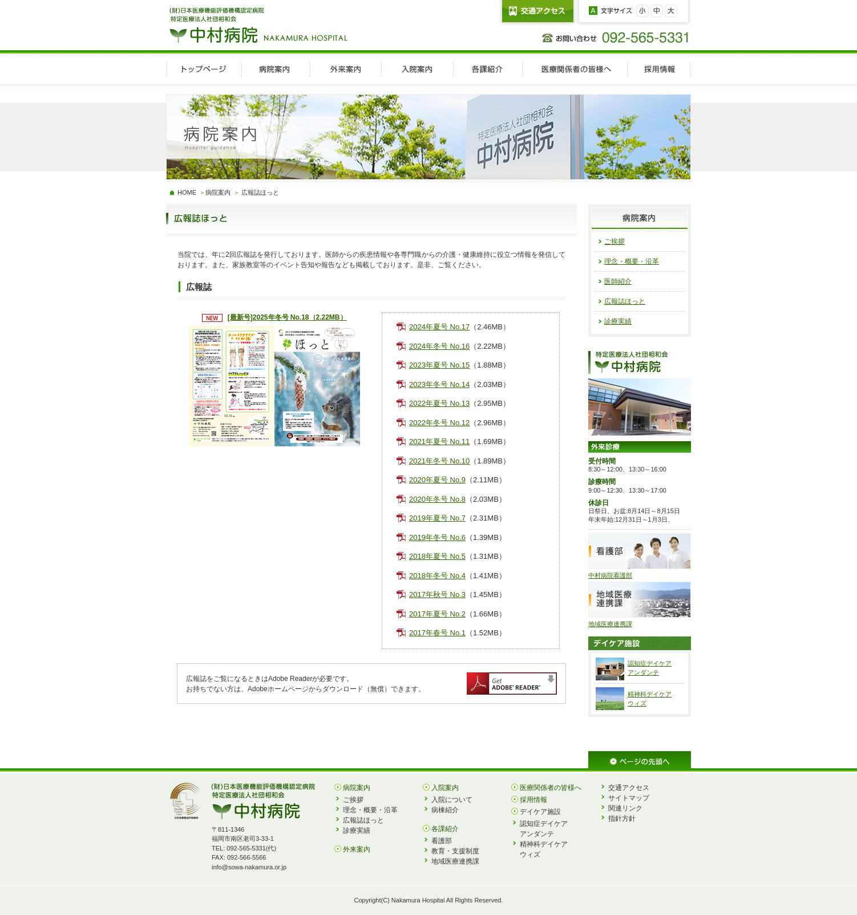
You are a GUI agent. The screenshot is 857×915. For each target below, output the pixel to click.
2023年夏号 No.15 (439, 365)
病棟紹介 (445, 810)
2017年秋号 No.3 (437, 594)
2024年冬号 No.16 (439, 346)
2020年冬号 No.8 (437, 499)
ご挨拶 (614, 241)
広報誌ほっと (624, 301)
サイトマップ (628, 798)
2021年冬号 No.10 (439, 461)
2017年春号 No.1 (437, 632)
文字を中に (656, 11)
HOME (186, 192)
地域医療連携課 (455, 861)
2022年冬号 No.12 (439, 422)
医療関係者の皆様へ (550, 788)
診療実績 (618, 321)
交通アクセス (628, 788)
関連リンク (625, 808)
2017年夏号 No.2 (437, 614)
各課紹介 (445, 829)
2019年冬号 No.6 (437, 537)
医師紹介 (618, 281)
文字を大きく (671, 11)
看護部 (441, 841)
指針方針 (622, 819)
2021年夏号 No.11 (439, 441)
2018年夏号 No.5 (437, 556)
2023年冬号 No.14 (439, 384)
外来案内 (356, 849)
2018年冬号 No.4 (437, 575)
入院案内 (445, 788)
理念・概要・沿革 (631, 261)
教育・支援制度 (455, 851)
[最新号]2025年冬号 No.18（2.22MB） (287, 317)
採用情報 (533, 800)
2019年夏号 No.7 (437, 518)
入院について (451, 800)
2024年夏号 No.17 (439, 327)
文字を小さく (642, 11)
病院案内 (218, 192)
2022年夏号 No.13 (439, 403)
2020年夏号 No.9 (437, 479)
